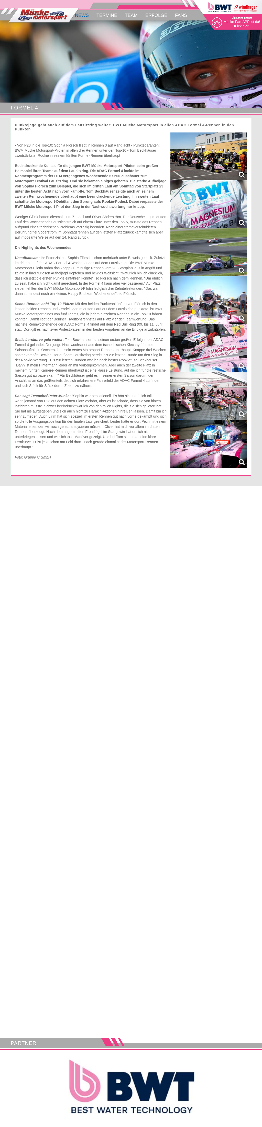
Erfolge (156, 15)
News (82, 15)
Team (131, 15)
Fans (181, 15)
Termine (106, 15)
